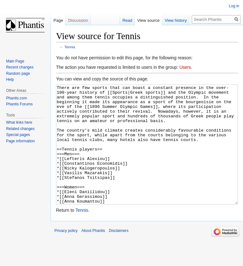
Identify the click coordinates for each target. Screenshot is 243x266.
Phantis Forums (19, 104)
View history (176, 20)
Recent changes (20, 67)
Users (185, 67)
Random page (18, 73)
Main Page (15, 61)
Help (10, 79)
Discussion (78, 20)
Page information (20, 141)
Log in (234, 6)
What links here (19, 122)
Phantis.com (16, 98)
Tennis (70, 47)
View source (148, 20)
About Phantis (93, 254)
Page (58, 20)
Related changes (20, 129)
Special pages (18, 135)
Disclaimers (118, 254)
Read (127, 20)
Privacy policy (66, 254)
